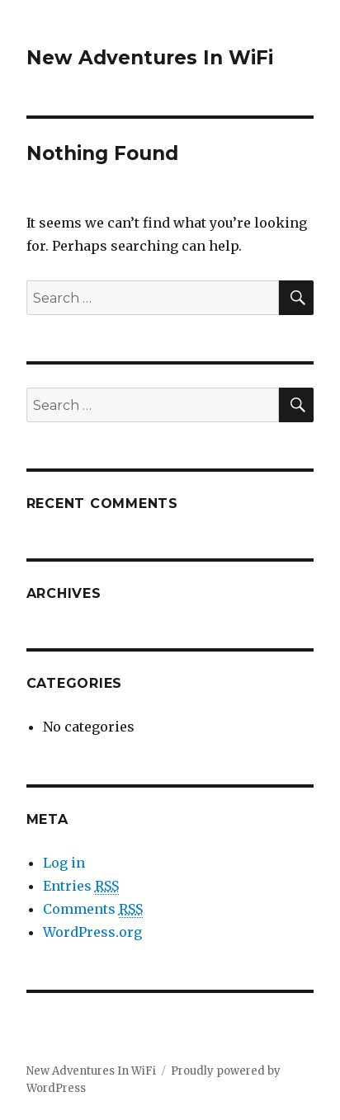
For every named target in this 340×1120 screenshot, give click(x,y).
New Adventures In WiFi (149, 57)
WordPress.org (92, 932)
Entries (81, 886)
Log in (64, 862)
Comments (93, 909)
